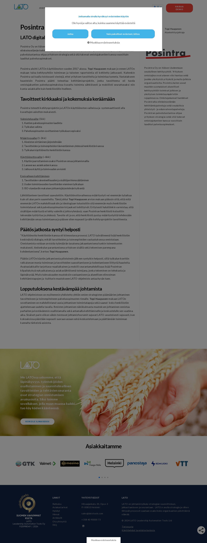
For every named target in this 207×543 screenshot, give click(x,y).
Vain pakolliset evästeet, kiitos (123, 33)
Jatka (70, 33)
